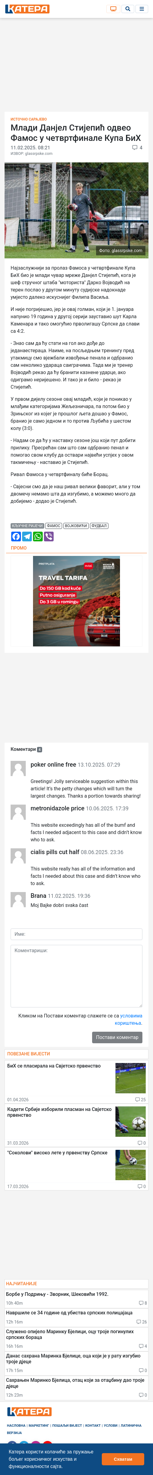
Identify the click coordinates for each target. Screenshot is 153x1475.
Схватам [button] (123, 1459)
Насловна (16, 1426)
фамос (53, 526)
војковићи (76, 526)
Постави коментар (117, 1037)
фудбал (98, 526)
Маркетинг (39, 1426)
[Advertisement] (76, 66)
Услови (111, 1426)
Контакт (93, 1426)
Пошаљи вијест (67, 1426)
